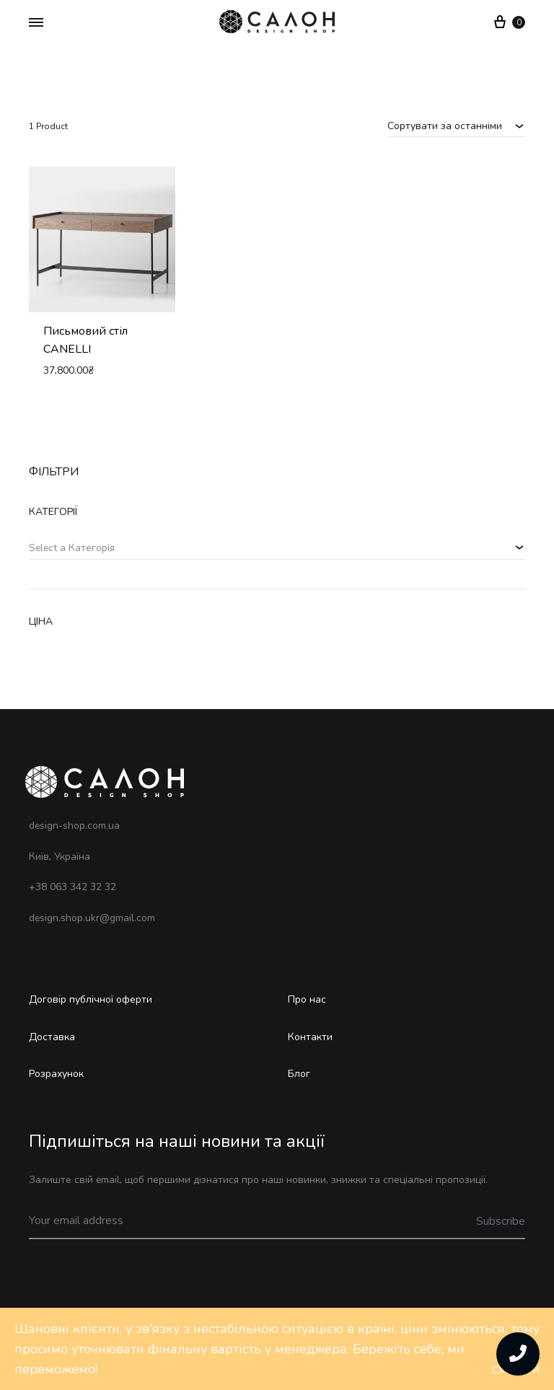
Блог (299, 1074)
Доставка (52, 1037)
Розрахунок (56, 1074)
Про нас (307, 999)
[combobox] (456, 125)
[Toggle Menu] (36, 23)
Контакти (310, 1037)
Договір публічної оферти (90, 999)
